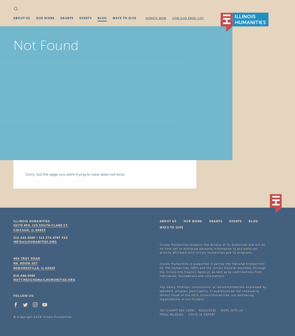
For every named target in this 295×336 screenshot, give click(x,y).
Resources (207, 310)
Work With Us (232, 310)
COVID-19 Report (202, 314)
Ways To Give (124, 18)
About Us (21, 18)
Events (85, 18)
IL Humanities (244, 22)
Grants (66, 18)
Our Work (45, 18)
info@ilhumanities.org (35, 242)
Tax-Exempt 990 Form (177, 310)
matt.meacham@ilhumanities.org (44, 280)
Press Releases (172, 314)
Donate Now (156, 18)
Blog (102, 18)
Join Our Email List (188, 18)
